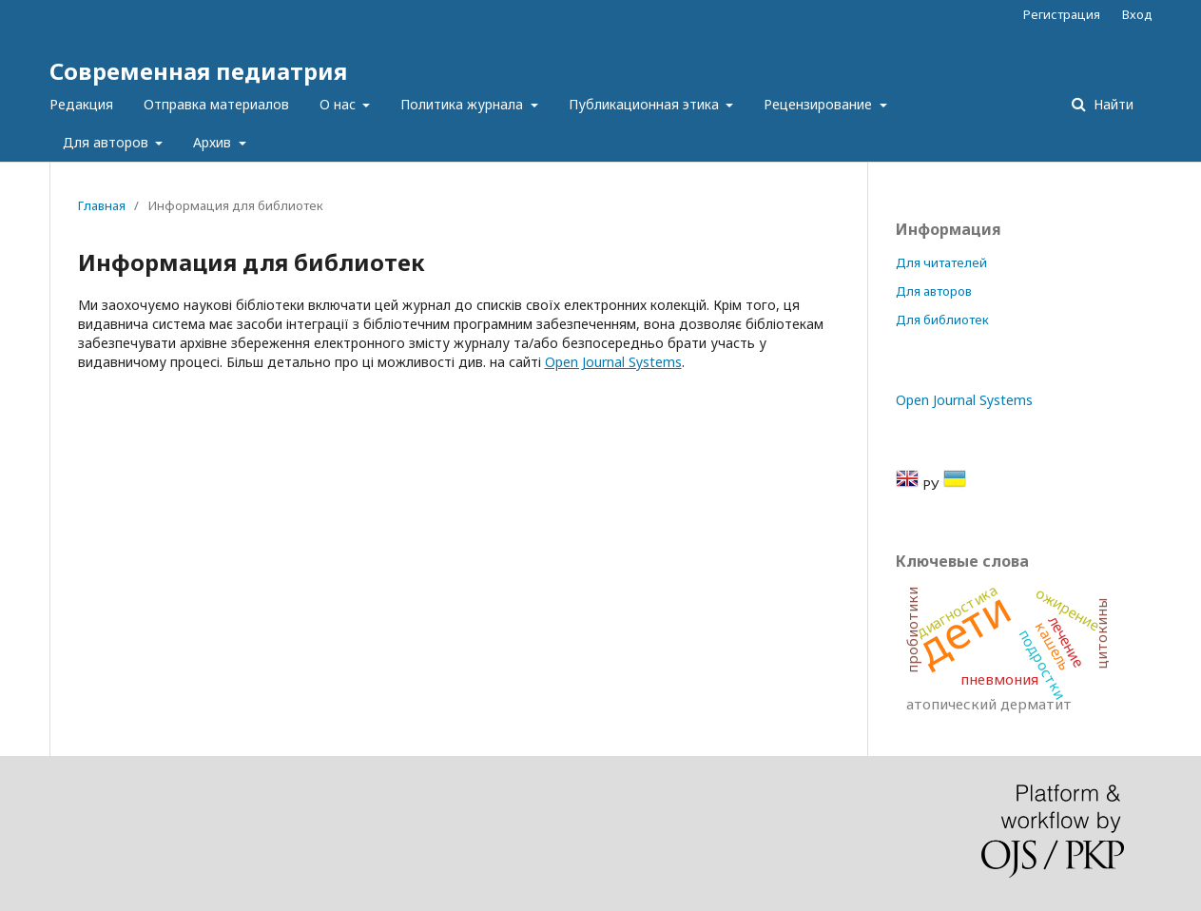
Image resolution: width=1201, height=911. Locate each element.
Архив (214, 142)
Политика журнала (463, 104)
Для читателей (941, 262)
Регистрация (1061, 14)
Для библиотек (942, 319)
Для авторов (107, 142)
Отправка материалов (216, 104)
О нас (339, 104)
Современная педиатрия (198, 71)
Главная (102, 205)
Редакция (81, 104)
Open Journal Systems (613, 362)
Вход (1137, 14)
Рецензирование (820, 104)
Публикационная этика (646, 104)
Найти (1111, 104)
